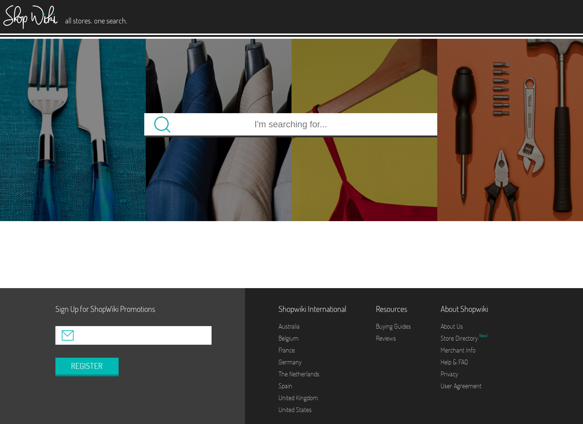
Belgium (288, 338)
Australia (289, 326)
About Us (452, 326)
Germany (290, 362)
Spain (285, 386)
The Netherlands (298, 374)
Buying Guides (393, 326)
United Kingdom (298, 397)
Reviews (386, 338)
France (286, 350)
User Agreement (461, 386)
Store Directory (460, 338)
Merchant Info (458, 350)
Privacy (449, 374)
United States (295, 409)
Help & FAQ (454, 362)
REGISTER (87, 366)
